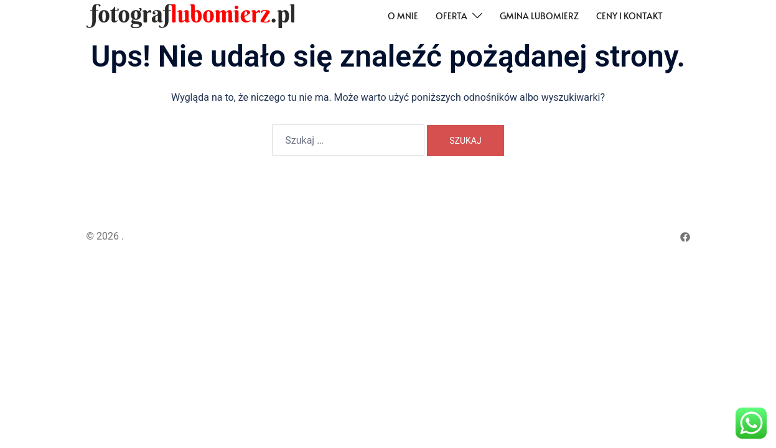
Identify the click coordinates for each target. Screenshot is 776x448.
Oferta (451, 16)
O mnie (403, 16)
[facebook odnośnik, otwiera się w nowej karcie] (685, 236)
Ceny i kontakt (629, 16)
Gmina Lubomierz (539, 16)
